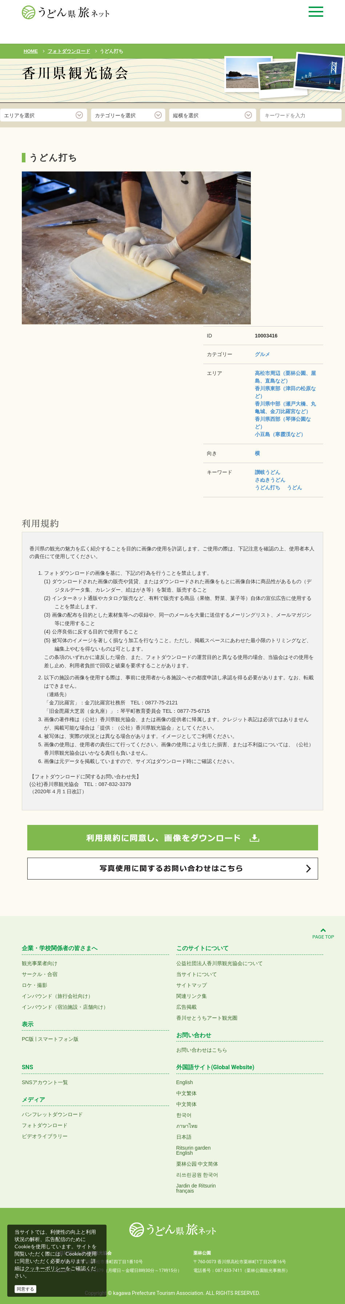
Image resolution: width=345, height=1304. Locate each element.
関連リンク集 (191, 996)
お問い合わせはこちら (201, 1050)
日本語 (184, 1137)
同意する (25, 1289)
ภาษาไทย (186, 1126)
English (184, 1082)
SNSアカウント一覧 (45, 1082)
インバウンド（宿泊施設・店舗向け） (65, 1007)
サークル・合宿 (39, 974)
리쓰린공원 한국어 (197, 1175)
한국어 (184, 1115)
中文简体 (186, 1104)
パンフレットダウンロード (52, 1114)
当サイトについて (196, 974)
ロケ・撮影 (34, 985)
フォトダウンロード (45, 1125)
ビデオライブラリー (45, 1136)
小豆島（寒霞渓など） (280, 434)
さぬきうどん (270, 480)
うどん (294, 487)
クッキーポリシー (45, 1268)
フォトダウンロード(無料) (71, 93)
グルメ (262, 354)
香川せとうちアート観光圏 (206, 1018)
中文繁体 (186, 1093)
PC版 (28, 1039)
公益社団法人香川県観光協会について (219, 963)
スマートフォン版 (58, 1039)
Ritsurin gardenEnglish (193, 1150)
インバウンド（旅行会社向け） (57, 996)
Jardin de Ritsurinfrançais (196, 1188)
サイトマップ (191, 985)
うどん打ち (267, 487)
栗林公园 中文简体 (197, 1164)
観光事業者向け (39, 963)
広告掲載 (186, 1007)
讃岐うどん (267, 472)
